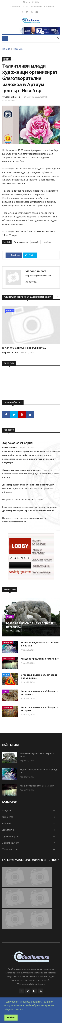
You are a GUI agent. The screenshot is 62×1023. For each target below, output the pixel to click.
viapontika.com (12, 97)
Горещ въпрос (8, 659)
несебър (47, 242)
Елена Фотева (9, 447)
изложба (35, 242)
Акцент (10, 617)
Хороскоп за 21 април (17, 443)
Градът (6, 675)
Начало (6, 48)
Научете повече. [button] (14, 1009)
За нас (25, 6)
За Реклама (36, 6)
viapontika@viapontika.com (38, 275)
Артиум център (21, 242)
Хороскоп (15, 6)
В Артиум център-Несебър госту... (24, 348)
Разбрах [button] (10, 1017)
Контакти (49, 6)
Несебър (18, 48)
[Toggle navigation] (5, 38)
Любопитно (7, 642)
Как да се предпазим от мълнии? (40, 659)
